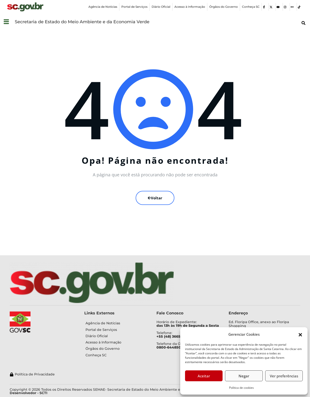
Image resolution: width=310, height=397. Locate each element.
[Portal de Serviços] (134, 7)
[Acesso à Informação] (189, 7)
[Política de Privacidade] (135, 374)
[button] (300, 334)
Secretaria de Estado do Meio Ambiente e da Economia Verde (82, 21)
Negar (244, 376)
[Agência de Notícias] (102, 7)
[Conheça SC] (251, 7)
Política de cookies (241, 388)
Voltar (155, 197)
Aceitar (204, 376)
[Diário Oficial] (160, 7)
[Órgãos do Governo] (223, 7)
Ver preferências (284, 376)
